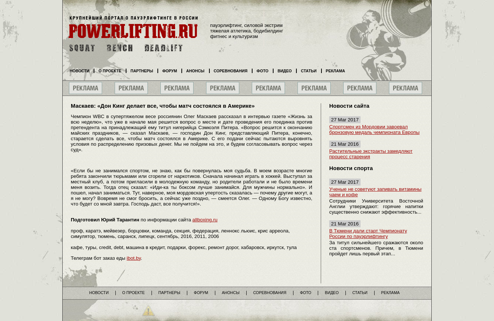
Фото (262, 71)
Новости (79, 71)
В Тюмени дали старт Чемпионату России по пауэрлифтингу (368, 233)
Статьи (308, 71)
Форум (169, 71)
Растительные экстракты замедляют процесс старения (371, 153)
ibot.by (134, 258)
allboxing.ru (205, 219)
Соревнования (231, 71)
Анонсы (195, 71)
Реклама (335, 71)
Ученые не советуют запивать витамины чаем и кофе (375, 191)
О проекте (109, 71)
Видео (285, 71)
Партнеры (142, 71)
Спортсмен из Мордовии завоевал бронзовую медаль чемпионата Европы (374, 129)
